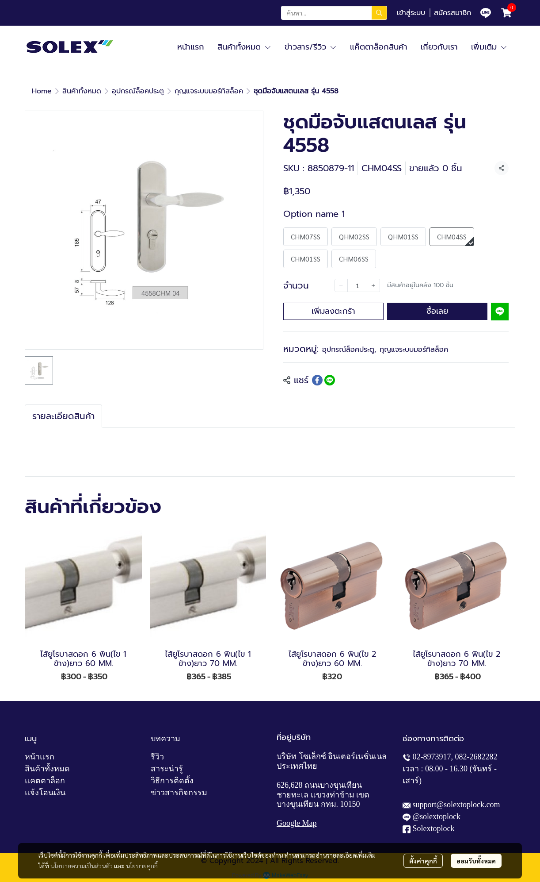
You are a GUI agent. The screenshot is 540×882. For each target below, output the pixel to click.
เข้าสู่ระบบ (411, 13)
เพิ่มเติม (489, 47)
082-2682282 (476, 756)
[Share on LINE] (329, 380)
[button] (334, 13)
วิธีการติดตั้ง (172, 780)
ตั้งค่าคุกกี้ (423, 861)
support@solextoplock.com (456, 804)
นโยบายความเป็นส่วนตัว (81, 866)
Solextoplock (434, 828)
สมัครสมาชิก (452, 13)
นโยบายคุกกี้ (142, 866)
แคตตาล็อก (45, 780)
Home (42, 91)
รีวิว (157, 756)
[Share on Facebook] (317, 380)
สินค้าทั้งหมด (81, 91)
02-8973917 (432, 756)
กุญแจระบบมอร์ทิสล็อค (209, 91)
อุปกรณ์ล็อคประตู (138, 91)
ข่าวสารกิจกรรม (179, 792)
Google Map (296, 823)
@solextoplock (437, 816)
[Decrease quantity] (341, 285)
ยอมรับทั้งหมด (476, 861)
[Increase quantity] (373, 285)
